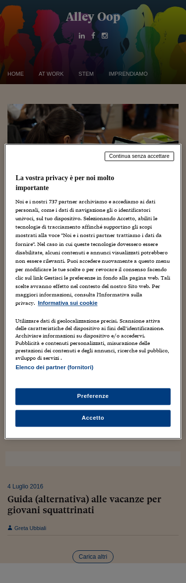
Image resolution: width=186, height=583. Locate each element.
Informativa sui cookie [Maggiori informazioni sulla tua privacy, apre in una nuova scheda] (67, 303)
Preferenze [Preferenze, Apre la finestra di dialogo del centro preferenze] (93, 396)
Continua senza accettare (139, 156)
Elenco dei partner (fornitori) (54, 367)
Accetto (93, 418)
